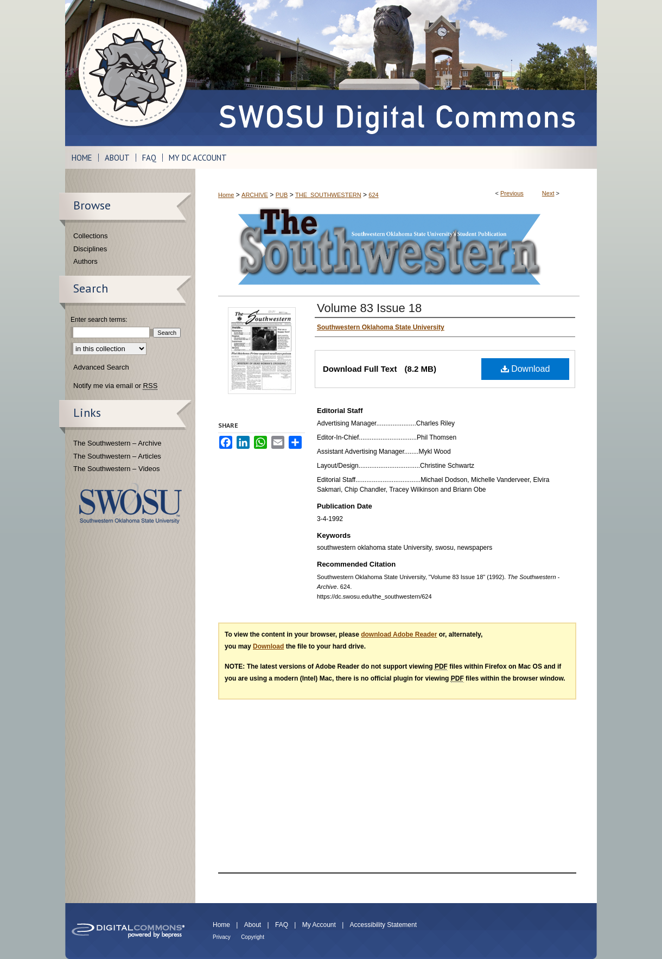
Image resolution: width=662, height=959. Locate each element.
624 (373, 195)
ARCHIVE (254, 195)
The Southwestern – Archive (117, 443)
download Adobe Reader (399, 634)
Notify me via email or (115, 386)
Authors (85, 261)
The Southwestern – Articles (117, 456)
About (252, 925)
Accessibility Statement (383, 925)
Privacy (222, 937)
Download (525, 368)
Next (548, 193)
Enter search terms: (99, 319)
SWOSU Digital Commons (396, 73)
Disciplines (90, 249)
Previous (512, 193)
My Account (319, 925)
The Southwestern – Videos (116, 469)
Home (226, 195)
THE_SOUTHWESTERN (328, 195)
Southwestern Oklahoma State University (130, 503)
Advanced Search (101, 367)
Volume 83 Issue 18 (369, 308)
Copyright (252, 937)
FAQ (281, 925)
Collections (90, 236)
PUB (282, 195)
